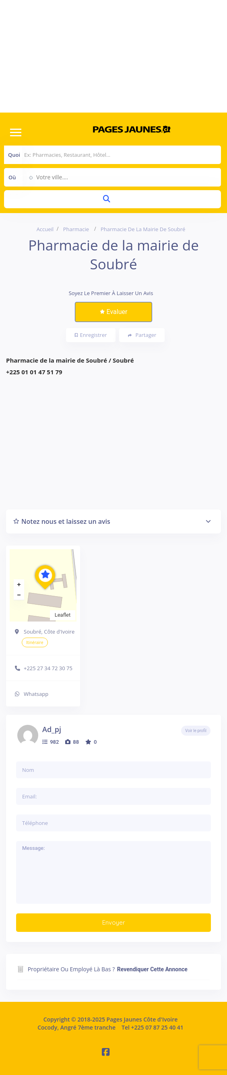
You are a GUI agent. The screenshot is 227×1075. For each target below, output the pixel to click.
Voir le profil (195, 730)
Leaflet (63, 615)
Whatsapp (36, 694)
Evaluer (114, 312)
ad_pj (51, 729)
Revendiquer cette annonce (152, 969)
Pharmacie (76, 229)
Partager (142, 335)
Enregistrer (91, 335)
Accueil (45, 229)
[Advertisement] (113, 56)
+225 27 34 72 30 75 (48, 668)
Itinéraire (34, 642)
